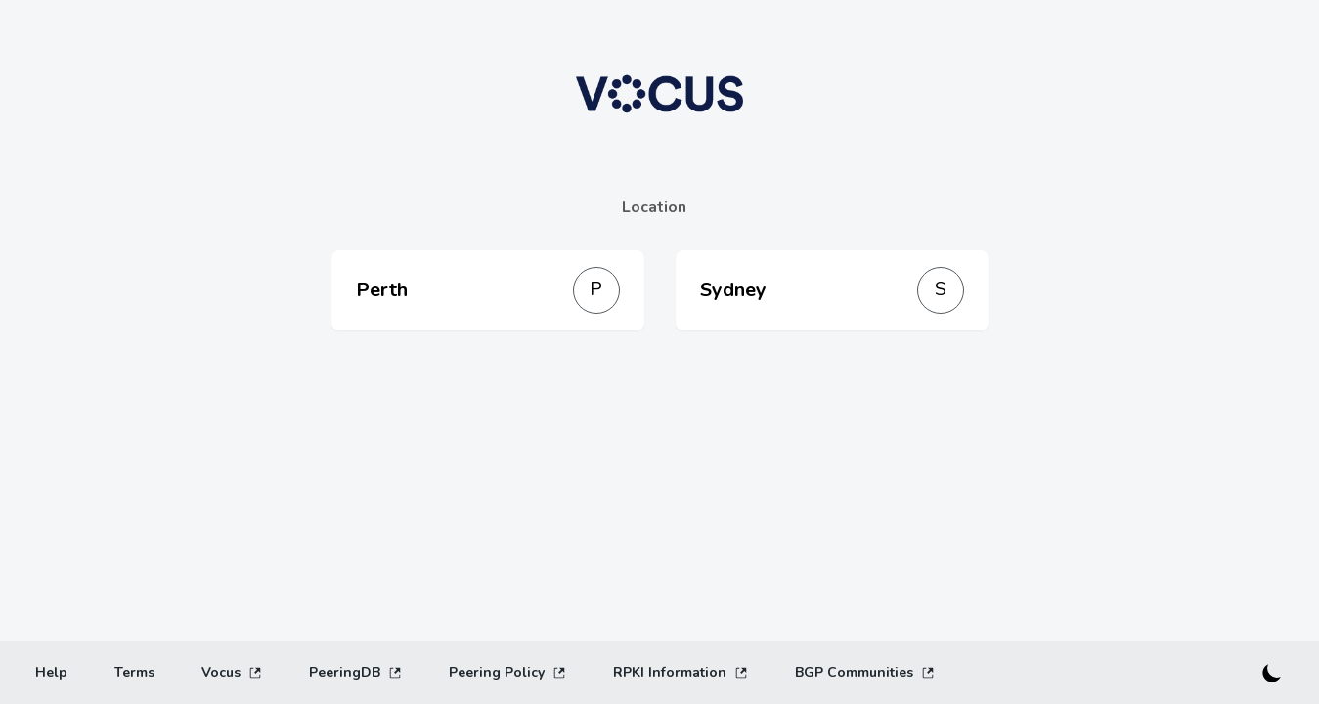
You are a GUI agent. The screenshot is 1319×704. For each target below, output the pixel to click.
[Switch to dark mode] (1272, 672)
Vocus (231, 672)
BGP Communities (865, 672)
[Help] (51, 672)
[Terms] (134, 672)
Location (654, 207)
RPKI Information (680, 672)
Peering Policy (507, 672)
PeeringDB (355, 672)
